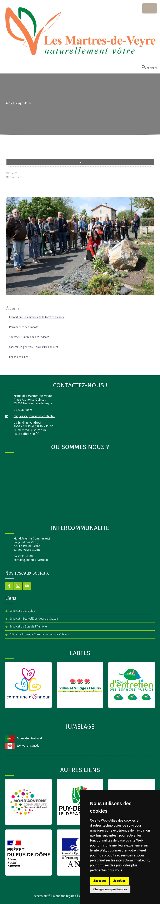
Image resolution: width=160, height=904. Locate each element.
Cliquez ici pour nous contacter (34, 416)
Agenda (22, 103)
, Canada (28, 745)
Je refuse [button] (119, 880)
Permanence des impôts (23, 327)
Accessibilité (42, 896)
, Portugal (29, 738)
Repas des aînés (19, 356)
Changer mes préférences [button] (110, 889)
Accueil (10, 103)
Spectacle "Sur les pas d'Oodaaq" (29, 337)
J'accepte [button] (99, 880)
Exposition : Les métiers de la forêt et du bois (36, 317)
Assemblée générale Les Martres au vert (33, 347)
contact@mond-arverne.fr (31, 560)
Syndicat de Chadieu (22, 611)
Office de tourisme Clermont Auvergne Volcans (39, 634)
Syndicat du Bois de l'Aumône (28, 626)
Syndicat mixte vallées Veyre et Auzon (33, 618)
